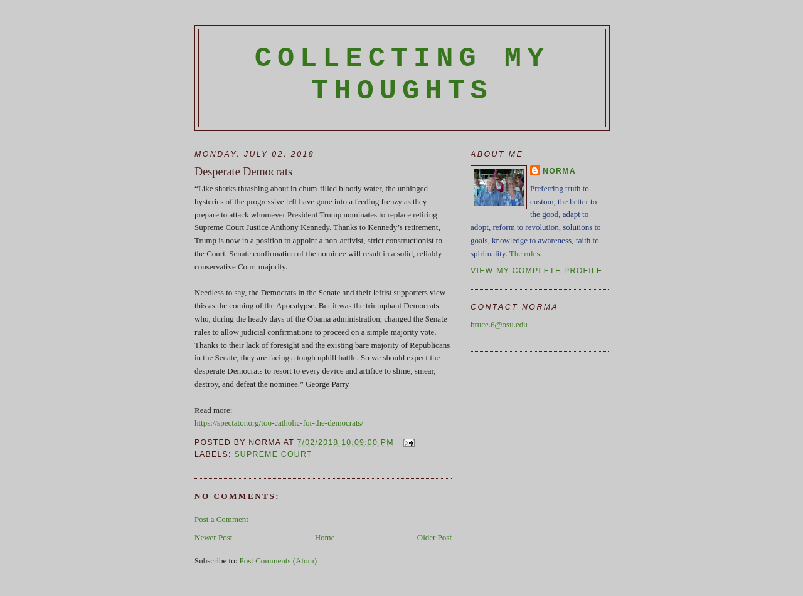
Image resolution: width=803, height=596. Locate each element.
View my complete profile (537, 270)
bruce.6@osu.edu (499, 324)
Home (325, 537)
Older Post (434, 537)
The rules (524, 253)
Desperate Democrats (243, 171)
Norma (559, 171)
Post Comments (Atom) (278, 560)
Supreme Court (273, 454)
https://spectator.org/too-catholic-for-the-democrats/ (278, 422)
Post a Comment (221, 519)
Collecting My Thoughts (402, 74)
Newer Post (213, 537)
